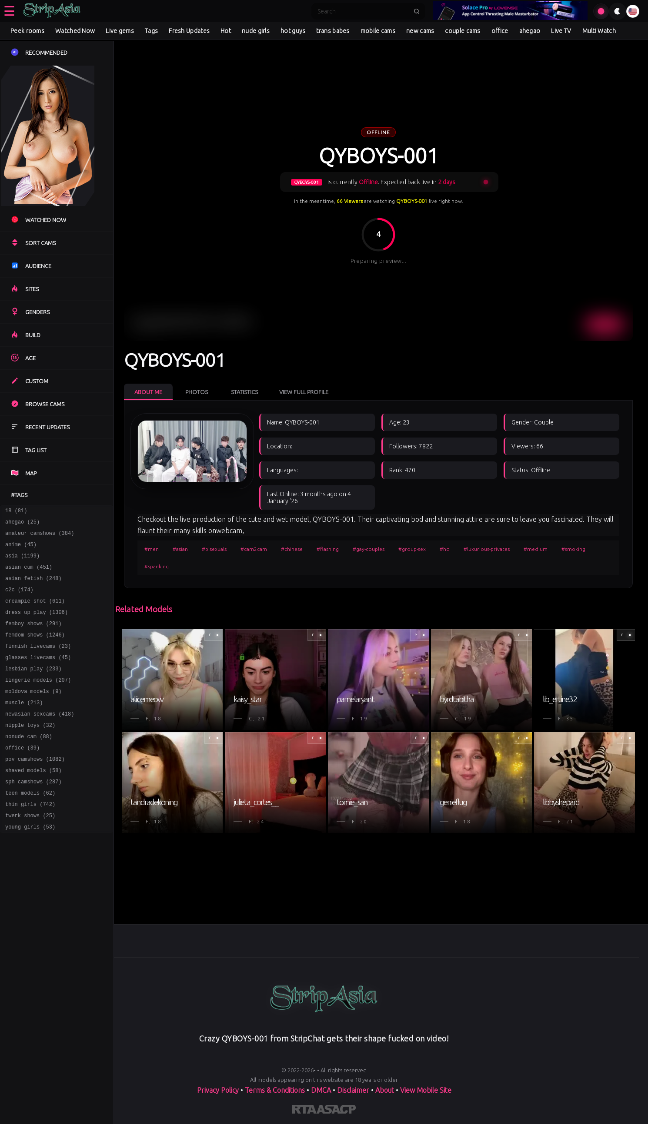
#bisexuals (214, 549)
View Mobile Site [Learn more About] (425, 1090)
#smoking (573, 549)
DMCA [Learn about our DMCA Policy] (321, 1090)
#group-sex (412, 549)
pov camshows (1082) (35, 788)
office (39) (22, 776)
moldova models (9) (33, 713)
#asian (180, 549)
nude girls (256, 30)
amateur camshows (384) (39, 536)
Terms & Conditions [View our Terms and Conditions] (275, 1090)
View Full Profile (303, 392)
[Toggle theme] (617, 11)
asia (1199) (22, 562)
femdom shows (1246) (35, 650)
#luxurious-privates (487, 549)
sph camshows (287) (33, 814)
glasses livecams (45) (38, 675)
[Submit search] (417, 11)
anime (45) (21, 549)
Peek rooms (27, 30)
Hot (225, 30)
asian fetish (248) (33, 587)
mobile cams (378, 30)
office (499, 30)
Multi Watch (599, 30)
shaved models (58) (33, 801)
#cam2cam (253, 549)
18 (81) (16, 511)
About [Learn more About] (384, 1090)
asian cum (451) (28, 574)
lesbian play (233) (33, 688)
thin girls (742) (30, 839)
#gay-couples (368, 549)
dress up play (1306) (36, 625)
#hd (445, 549)
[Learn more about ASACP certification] (336, 1111)
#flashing (328, 549)
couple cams (462, 30)
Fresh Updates (189, 30)
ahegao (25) (22, 524)
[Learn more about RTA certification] (304, 1111)
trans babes (332, 30)
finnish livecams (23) (38, 662)
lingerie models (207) (38, 700)
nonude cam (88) (28, 763)
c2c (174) (19, 599)
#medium (536, 549)
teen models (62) (30, 826)
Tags (151, 30)
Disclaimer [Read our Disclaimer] (353, 1090)
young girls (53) (30, 864)
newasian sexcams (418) (39, 738)
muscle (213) (24, 725)
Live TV (561, 30)
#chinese (292, 549)
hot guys (293, 30)
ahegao (530, 30)
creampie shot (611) (35, 612)
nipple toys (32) (30, 751)
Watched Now (75, 30)
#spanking (156, 566)
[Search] (362, 11)
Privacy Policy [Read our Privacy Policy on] (218, 1090)
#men (151, 549)
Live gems (120, 30)
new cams (420, 30)
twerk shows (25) (30, 851)
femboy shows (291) (33, 637)
